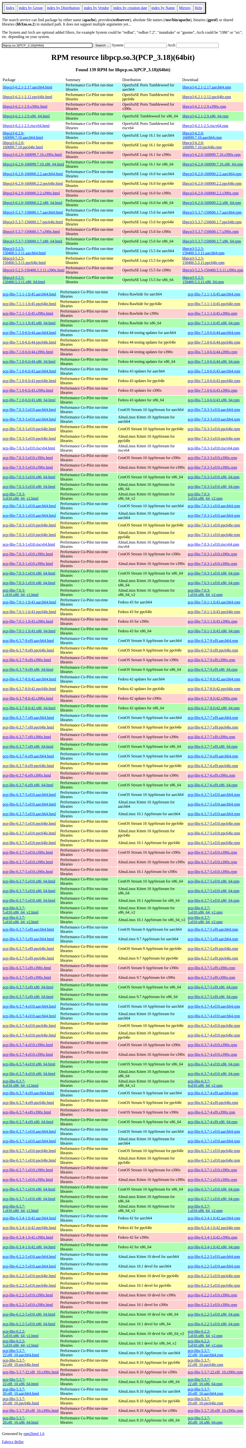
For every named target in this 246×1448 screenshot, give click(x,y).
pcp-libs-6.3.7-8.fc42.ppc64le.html (29, 689)
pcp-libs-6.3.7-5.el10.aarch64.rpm (214, 795)
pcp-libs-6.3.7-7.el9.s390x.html (27, 737)
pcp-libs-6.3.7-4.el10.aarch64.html (29, 1006)
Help (198, 8)
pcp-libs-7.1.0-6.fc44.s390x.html (28, 352)
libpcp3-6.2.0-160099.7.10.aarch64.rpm (202, 135)
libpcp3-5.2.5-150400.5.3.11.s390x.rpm (212, 270)
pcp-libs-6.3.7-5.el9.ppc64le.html (28, 949)
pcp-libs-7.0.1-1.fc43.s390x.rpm (212, 621)
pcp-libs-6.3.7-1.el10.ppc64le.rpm (214, 1151)
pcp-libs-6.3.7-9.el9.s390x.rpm (211, 660)
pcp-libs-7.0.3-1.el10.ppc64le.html (29, 525)
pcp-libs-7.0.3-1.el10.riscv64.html (29, 544)
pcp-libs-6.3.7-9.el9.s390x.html (27, 660)
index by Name (163, 8)
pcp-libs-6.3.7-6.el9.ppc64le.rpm (213, 766)
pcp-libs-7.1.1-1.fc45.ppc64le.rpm (214, 304)
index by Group (30, 8)
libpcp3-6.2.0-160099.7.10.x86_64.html (33, 164)
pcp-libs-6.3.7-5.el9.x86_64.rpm (213, 987)
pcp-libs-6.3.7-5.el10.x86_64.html (29, 881)
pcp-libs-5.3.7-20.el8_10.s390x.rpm (215, 1411)
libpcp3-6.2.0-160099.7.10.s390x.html (32, 155)
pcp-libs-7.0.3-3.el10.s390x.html (28, 458)
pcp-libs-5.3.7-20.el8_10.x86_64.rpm (205, 1420)
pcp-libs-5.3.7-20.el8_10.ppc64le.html (21, 1401)
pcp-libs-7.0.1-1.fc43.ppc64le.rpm (214, 612)
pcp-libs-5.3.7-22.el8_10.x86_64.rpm (205, 1382)
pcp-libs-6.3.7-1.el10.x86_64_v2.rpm (205, 1208)
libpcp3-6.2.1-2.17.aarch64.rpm (206, 87)
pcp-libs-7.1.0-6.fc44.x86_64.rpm (214, 361)
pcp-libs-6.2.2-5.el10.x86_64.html (29, 1314)
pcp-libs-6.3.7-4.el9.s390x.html (27, 1112)
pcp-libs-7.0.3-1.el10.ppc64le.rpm (214, 525)
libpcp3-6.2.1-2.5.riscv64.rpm (205, 126)
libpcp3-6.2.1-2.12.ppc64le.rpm (206, 97)
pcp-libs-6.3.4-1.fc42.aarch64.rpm (214, 1218)
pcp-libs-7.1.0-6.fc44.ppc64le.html (29, 342)
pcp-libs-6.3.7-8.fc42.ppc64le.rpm (214, 689)
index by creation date (130, 8)
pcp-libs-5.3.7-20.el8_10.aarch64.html (21, 1391)
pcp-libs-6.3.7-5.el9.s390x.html (27, 968)
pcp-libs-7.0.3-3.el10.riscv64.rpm (213, 448)
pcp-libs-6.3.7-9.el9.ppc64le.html (28, 650)
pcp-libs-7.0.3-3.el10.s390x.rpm (212, 458)
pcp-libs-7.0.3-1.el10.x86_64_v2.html (20, 592)
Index (10, 8)
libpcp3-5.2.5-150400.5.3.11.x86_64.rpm (203, 280)
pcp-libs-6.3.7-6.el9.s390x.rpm (211, 775)
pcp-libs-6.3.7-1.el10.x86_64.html (29, 1189)
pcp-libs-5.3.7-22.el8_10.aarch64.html (21, 1353)
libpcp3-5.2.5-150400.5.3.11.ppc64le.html (24, 260)
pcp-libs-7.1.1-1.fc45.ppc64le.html (29, 304)
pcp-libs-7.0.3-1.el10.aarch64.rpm (214, 506)
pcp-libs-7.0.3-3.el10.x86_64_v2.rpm (205, 496)
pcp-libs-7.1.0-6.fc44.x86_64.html (29, 361)
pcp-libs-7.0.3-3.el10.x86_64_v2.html (20, 496)
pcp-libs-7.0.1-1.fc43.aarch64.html (29, 602)
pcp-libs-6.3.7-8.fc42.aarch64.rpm (214, 679)
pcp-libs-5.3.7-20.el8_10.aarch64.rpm (205, 1391)
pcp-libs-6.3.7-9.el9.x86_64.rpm (213, 669)
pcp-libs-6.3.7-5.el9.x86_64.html (28, 987)
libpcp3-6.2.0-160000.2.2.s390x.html (31, 193)
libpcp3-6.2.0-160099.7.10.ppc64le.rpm (202, 145)
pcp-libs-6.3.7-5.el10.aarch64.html (29, 795)
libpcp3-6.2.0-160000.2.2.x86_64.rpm (211, 203)
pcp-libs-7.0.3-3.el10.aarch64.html (29, 410)
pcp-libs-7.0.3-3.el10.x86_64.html (29, 477)
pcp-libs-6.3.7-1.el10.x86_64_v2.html (20, 1208)
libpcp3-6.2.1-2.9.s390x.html (25, 106)
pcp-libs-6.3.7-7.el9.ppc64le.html (28, 727)
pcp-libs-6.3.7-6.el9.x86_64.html (28, 785)
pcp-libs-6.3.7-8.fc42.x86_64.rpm (214, 708)
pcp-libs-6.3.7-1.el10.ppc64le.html (29, 1151)
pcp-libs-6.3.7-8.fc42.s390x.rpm (212, 698)
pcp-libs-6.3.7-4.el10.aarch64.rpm (214, 1006)
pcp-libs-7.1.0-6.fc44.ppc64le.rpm (214, 342)
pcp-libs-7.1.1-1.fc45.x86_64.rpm (214, 323)
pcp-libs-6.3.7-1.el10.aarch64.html (29, 1131)
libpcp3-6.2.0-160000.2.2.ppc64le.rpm (212, 183)
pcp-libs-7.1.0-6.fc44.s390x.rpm (212, 352)
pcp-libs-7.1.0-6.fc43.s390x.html (28, 390)
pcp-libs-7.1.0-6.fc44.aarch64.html (29, 333)
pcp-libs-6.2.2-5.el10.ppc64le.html (29, 1276)
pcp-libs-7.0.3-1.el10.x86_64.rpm (214, 573)
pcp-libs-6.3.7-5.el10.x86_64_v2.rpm (205, 910)
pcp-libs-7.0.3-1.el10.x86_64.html (29, 573)
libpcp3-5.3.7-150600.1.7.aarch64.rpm (212, 212)
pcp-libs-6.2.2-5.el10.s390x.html (28, 1295)
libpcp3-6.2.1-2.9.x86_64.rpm (205, 116)
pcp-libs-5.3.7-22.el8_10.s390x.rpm (215, 1372)
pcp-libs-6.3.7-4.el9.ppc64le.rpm (213, 1103)
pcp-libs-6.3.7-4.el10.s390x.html (28, 1045)
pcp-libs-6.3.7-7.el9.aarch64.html (28, 718)
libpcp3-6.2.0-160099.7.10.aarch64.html (23, 135)
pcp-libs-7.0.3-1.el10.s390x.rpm (212, 554)
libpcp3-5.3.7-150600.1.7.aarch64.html (33, 212)
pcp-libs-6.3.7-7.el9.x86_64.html (28, 746)
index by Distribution (63, 8)
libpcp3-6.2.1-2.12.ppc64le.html (27, 97)
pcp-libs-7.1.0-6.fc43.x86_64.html (29, 400)
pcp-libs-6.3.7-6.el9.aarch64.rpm (213, 756)
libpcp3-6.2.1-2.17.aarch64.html (27, 87)
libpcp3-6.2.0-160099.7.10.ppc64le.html (23, 145)
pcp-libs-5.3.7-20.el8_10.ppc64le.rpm (205, 1401)
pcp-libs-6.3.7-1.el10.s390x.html (28, 1170)
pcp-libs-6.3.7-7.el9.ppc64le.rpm (213, 727)
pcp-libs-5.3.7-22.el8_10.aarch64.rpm (205, 1353)
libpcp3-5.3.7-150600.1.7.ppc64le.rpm (212, 222)
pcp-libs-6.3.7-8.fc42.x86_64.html (29, 708)
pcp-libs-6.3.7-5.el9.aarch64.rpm (213, 929)
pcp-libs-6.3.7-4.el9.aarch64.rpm (213, 1093)
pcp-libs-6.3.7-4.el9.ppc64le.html (28, 1103)
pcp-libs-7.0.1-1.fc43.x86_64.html (29, 631)
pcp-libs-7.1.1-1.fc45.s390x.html (28, 313)
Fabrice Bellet (13, 1442)
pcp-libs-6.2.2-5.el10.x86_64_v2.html (20, 1333)
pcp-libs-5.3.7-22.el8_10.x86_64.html (20, 1382)
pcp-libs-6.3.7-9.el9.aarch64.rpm (213, 641)
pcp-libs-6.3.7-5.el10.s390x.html (28, 852)
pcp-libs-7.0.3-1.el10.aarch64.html (29, 506)
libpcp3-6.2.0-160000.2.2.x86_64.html (32, 203)
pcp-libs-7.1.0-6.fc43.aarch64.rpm (214, 371)
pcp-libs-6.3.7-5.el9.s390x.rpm (211, 968)
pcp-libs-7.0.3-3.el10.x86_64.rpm (214, 477)
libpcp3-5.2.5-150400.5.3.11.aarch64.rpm (203, 251)
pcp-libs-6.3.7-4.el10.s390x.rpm (212, 1045)
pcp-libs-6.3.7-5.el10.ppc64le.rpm (214, 823)
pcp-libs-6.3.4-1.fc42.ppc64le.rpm (214, 1228)
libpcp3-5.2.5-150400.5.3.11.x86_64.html (24, 280)
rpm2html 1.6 (34, 1434)
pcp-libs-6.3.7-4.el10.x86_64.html (29, 1064)
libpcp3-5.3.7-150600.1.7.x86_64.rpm (211, 241)
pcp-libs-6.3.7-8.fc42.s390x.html (28, 698)
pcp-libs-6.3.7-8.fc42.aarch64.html (29, 679)
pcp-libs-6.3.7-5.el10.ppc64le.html (29, 823)
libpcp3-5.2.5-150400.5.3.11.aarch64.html (24, 251)
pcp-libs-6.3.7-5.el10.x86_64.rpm (214, 881)
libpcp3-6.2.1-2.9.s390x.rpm (204, 106)
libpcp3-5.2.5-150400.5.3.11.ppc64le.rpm (203, 260)
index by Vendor (96, 8)
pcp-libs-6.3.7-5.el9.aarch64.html (28, 929)
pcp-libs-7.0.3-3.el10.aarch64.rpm (214, 410)
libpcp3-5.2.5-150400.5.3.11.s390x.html (34, 270)
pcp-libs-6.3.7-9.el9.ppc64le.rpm (213, 650)
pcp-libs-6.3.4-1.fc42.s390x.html (28, 1237)
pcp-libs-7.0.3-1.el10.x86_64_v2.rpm (205, 592)
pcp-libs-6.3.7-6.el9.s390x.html (27, 775)
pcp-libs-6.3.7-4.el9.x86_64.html (28, 1122)
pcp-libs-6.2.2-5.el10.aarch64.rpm (214, 1257)
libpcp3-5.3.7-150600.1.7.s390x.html (31, 232)
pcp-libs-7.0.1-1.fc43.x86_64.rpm (214, 631)
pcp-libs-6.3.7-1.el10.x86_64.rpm (214, 1189)
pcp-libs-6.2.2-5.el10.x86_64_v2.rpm (205, 1333)
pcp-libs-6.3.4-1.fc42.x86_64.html (29, 1247)
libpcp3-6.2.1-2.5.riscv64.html (26, 126)
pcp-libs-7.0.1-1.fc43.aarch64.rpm (214, 602)
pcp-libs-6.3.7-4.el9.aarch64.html (28, 1093)
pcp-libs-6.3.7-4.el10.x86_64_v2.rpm (205, 1083)
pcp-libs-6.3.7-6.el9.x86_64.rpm (213, 785)
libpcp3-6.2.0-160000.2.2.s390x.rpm (210, 193)
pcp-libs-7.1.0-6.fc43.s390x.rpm (212, 390)
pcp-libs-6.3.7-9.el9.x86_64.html (28, 669)
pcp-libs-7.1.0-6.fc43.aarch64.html (29, 371)
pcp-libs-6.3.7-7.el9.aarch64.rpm (213, 718)
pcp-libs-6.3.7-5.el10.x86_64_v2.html (20, 910)
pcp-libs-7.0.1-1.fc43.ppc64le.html (29, 612)
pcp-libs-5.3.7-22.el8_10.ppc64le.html (21, 1362)
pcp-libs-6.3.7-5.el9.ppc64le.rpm (213, 949)
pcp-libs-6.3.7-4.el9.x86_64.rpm (213, 1122)
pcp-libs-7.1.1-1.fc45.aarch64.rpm (214, 294)
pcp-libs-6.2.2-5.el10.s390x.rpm (212, 1295)
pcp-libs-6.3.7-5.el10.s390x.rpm (212, 852)
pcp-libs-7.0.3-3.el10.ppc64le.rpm (214, 429)
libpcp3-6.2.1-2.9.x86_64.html (26, 116)
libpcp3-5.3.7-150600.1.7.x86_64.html (32, 241)
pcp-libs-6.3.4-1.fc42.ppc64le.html (29, 1228)
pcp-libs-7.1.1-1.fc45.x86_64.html (29, 323)
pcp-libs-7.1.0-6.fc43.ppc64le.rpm (214, 381)
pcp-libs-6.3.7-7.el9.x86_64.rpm (213, 746)
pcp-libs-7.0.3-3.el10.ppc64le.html (29, 429)
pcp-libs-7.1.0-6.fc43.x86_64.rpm (214, 400)
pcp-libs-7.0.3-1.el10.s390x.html (28, 554)
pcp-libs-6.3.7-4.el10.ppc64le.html (29, 1026)
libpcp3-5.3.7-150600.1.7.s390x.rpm (210, 232)
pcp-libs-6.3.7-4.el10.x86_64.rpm (214, 1064)
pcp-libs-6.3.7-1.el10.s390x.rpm (212, 1170)
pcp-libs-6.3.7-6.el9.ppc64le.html (28, 766)
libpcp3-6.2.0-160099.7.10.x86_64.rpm (212, 164)
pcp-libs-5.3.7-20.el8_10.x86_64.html (20, 1420)
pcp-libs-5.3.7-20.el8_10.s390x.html (31, 1411)
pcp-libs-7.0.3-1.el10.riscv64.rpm (213, 544)
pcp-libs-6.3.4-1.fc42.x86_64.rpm (214, 1247)
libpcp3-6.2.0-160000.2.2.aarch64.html (33, 174)
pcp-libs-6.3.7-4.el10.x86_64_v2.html (20, 1083)
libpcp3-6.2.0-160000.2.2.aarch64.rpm (212, 174)
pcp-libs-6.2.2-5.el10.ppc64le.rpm (214, 1276)
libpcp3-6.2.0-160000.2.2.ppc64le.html (33, 183)
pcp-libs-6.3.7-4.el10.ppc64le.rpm (214, 1026)
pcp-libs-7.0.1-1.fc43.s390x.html (28, 621)
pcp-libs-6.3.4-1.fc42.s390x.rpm (212, 1237)
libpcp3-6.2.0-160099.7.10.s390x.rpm (211, 155)
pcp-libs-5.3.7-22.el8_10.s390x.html (31, 1372)
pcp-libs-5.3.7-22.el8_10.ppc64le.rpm (205, 1362)
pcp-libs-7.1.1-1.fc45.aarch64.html (29, 294)
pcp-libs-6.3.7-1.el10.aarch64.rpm (214, 1131)
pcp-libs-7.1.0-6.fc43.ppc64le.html (29, 381)
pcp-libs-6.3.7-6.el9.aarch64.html (28, 756)
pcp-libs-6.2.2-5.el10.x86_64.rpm (214, 1314)
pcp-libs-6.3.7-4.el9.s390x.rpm (211, 1112)
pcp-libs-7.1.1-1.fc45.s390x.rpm (212, 313)
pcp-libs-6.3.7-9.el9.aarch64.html (28, 641)
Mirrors (185, 8)
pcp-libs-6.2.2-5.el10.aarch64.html (29, 1257)
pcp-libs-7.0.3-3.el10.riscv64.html (29, 448)
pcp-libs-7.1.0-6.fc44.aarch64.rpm (214, 333)
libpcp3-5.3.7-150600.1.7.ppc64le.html (33, 222)
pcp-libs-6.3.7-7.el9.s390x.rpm (211, 737)
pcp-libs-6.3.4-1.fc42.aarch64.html (29, 1218)
